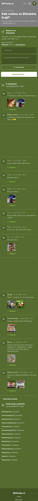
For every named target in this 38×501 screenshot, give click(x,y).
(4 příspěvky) (11, 449)
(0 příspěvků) (12, 415)
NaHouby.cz (8, 3)
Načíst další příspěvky (10, 399)
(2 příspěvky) (11, 426)
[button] (29, 3)
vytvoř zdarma (20, 45)
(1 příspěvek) (11, 412)
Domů (19, 497)
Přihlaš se (5, 45)
